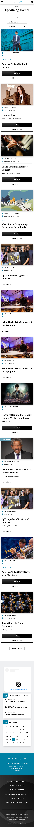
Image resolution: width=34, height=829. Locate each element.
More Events (17, 648)
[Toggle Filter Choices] (17, 21)
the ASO (17, 798)
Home (17, 6)
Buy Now (17, 73)
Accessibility (13, 819)
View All (26, 695)
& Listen (17, 790)
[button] (25, 722)
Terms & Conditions (11, 817)
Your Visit (17, 786)
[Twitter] (9, 758)
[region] (17, 733)
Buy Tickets (17, 125)
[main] (17, 378)
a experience (17, 823)
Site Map (22, 819)
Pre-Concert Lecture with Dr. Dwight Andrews (16, 471)
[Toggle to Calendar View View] (17, 17)
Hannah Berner (10, 115)
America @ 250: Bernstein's (16, 573)
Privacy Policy (23, 817)
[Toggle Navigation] (2, 2)
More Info (17, 78)
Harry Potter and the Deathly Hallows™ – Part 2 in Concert (17, 416)
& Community (17, 794)
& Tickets (17, 781)
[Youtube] (16, 758)
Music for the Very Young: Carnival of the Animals (15, 226)
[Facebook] (12, 758)
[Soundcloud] (24, 758)
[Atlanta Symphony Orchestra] (17, 2)
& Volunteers (17, 803)
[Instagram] (20, 758)
